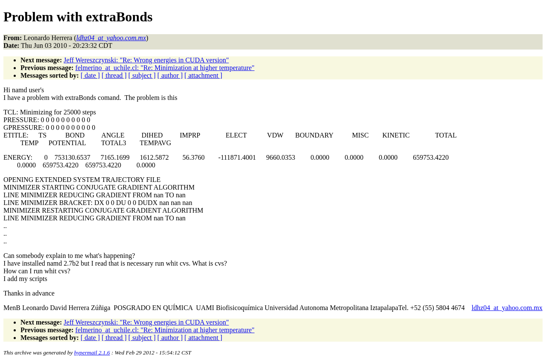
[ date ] (90, 75)
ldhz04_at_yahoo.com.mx (506, 307)
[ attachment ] (203, 75)
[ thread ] (114, 75)
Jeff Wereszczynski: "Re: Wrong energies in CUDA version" (146, 60)
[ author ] (170, 75)
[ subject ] (142, 75)
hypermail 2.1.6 (92, 352)
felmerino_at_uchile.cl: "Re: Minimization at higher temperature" (165, 67)
